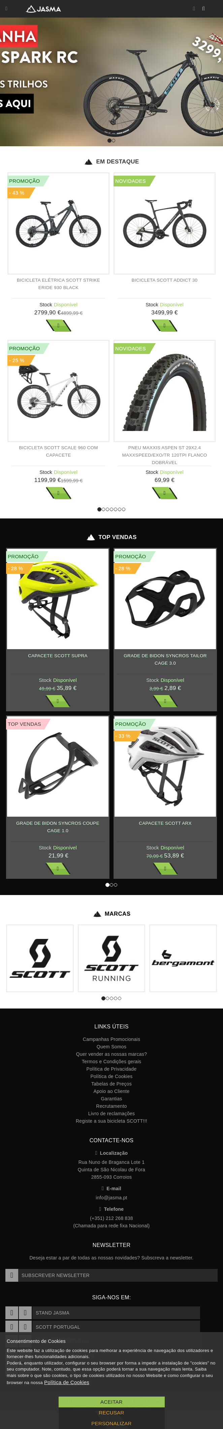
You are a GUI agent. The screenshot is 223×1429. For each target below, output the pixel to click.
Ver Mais (58, 326)
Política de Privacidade (112, 1069)
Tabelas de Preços (111, 1084)
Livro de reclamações (111, 1113)
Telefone (111, 1209)
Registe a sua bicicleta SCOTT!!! (111, 1121)
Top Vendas (111, 537)
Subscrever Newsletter (47, 1275)
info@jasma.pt (111, 1197)
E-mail (111, 1188)
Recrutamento (111, 1106)
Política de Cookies (111, 1076)
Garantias (111, 1098)
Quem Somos (111, 1046)
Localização (111, 1153)
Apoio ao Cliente (111, 1091)
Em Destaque (111, 161)
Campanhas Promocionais (111, 1039)
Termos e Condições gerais (111, 1061)
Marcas (112, 914)
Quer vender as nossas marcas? (111, 1054)
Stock (45, 304)
